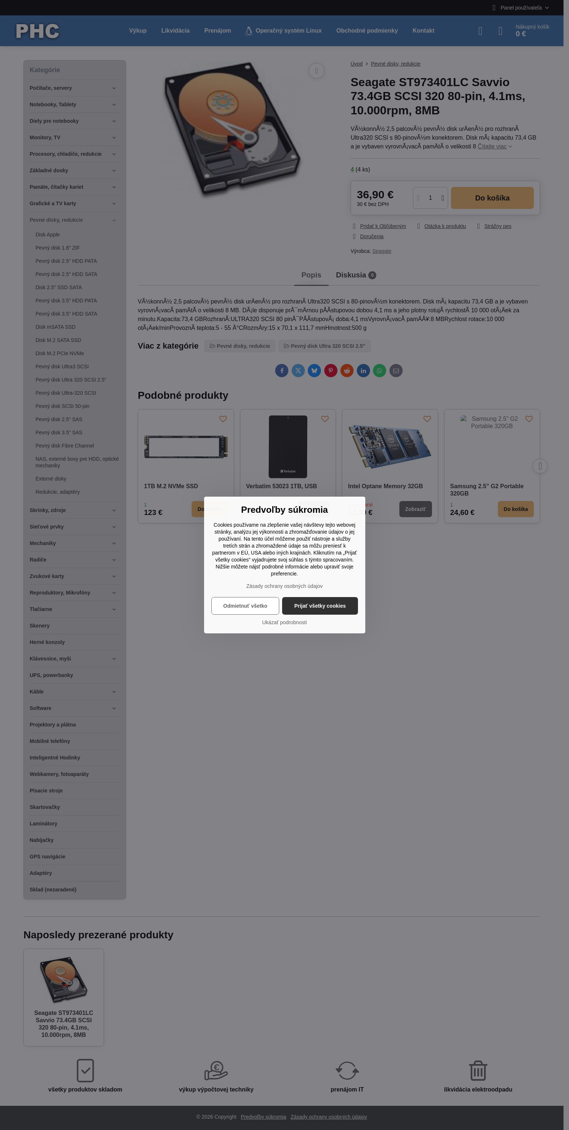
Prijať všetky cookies (320, 606)
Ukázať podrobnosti (284, 622)
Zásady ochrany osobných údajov (284, 586)
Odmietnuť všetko (245, 606)
